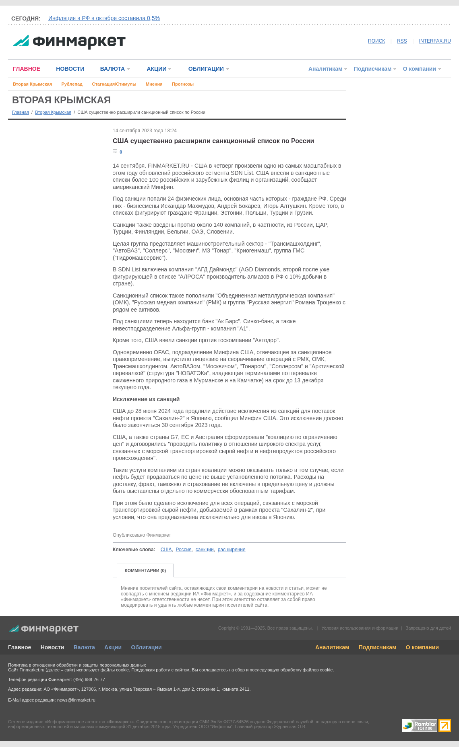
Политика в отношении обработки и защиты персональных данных (77, 665)
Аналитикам (325, 69)
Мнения (154, 84)
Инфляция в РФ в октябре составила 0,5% (104, 18)
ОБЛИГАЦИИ (206, 69)
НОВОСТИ (70, 69)
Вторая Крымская (32, 84)
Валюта (84, 647)
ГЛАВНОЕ (26, 69)
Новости (52, 647)
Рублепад (72, 84)
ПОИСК (376, 41)
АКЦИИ (156, 69)
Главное (19, 647)
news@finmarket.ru (76, 700)
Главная (20, 112)
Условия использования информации (359, 628)
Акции (113, 647)
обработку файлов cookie (306, 669)
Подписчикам (373, 69)
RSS (402, 41)
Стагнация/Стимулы (114, 84)
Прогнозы (183, 84)
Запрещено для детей (428, 628)
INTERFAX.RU (435, 41)
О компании (419, 69)
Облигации (146, 647)
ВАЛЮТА (112, 69)
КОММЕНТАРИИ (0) (145, 570)
